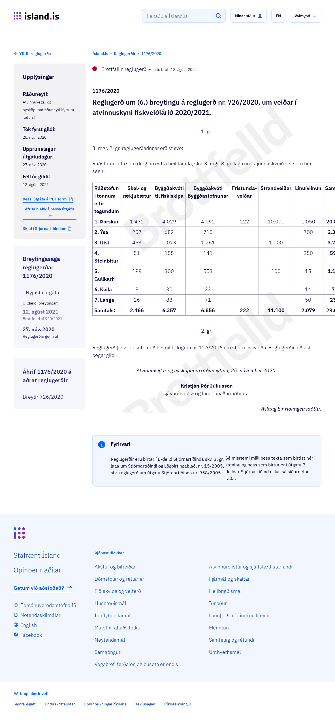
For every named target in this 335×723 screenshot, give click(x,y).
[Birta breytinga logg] (50, 353)
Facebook (31, 635)
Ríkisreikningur (177, 704)
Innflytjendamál (113, 615)
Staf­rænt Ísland (37, 555)
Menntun (219, 627)
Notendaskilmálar (40, 615)
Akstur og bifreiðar (115, 566)
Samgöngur (107, 652)
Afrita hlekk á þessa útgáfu (49, 211)
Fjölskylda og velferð (118, 591)
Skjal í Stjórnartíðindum (44, 228)
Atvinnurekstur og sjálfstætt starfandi (250, 566)
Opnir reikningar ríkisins (105, 704)
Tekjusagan (145, 704)
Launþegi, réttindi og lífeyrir (239, 615)
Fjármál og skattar (229, 579)
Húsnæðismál (110, 603)
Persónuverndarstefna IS (48, 605)
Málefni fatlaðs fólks (117, 627)
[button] (248, 16)
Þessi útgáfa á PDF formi (45, 199)
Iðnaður (218, 603)
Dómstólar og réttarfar (119, 579)
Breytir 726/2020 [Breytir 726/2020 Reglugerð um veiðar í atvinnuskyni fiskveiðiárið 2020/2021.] (43, 397)
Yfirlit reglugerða (35, 53)
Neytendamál (110, 640)
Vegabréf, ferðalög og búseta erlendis (136, 664)
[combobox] (184, 16)
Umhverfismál (225, 652)
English (28, 625)
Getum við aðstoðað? (43, 587)
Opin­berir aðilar (37, 569)
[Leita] (218, 15)
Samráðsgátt (25, 704)
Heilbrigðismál (225, 591)
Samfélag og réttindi (231, 640)
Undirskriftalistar (60, 704)
